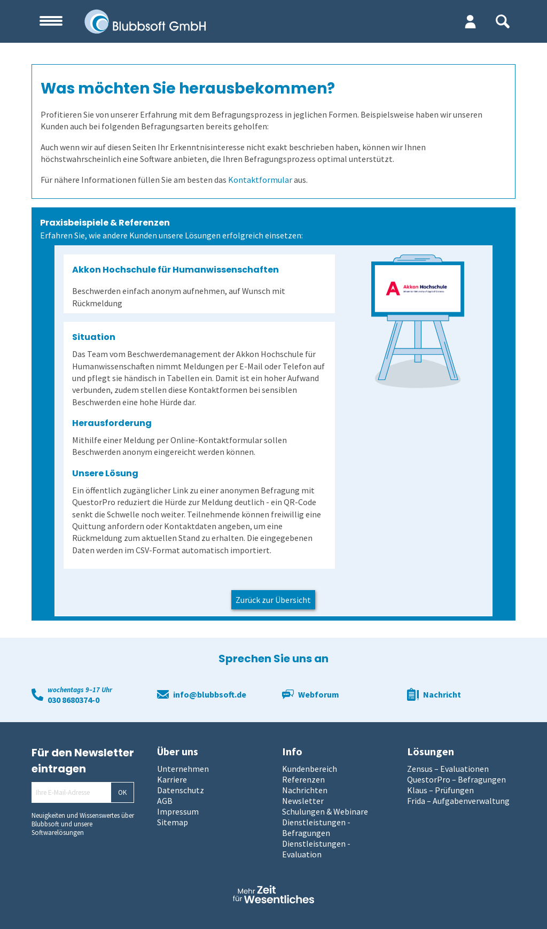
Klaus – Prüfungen (440, 790)
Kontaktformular (260, 179)
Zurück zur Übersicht (273, 599)
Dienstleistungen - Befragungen (316, 827)
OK (122, 792)
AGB (165, 800)
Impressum (178, 811)
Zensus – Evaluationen (448, 768)
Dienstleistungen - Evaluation (316, 849)
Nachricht (442, 694)
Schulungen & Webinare (325, 811)
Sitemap (172, 822)
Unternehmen (183, 768)
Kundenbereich (309, 768)
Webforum (318, 694)
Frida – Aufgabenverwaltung (458, 800)
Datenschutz (180, 790)
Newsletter (303, 800)
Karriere (172, 779)
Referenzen (303, 779)
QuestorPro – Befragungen (456, 779)
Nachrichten (304, 790)
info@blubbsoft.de (209, 694)
